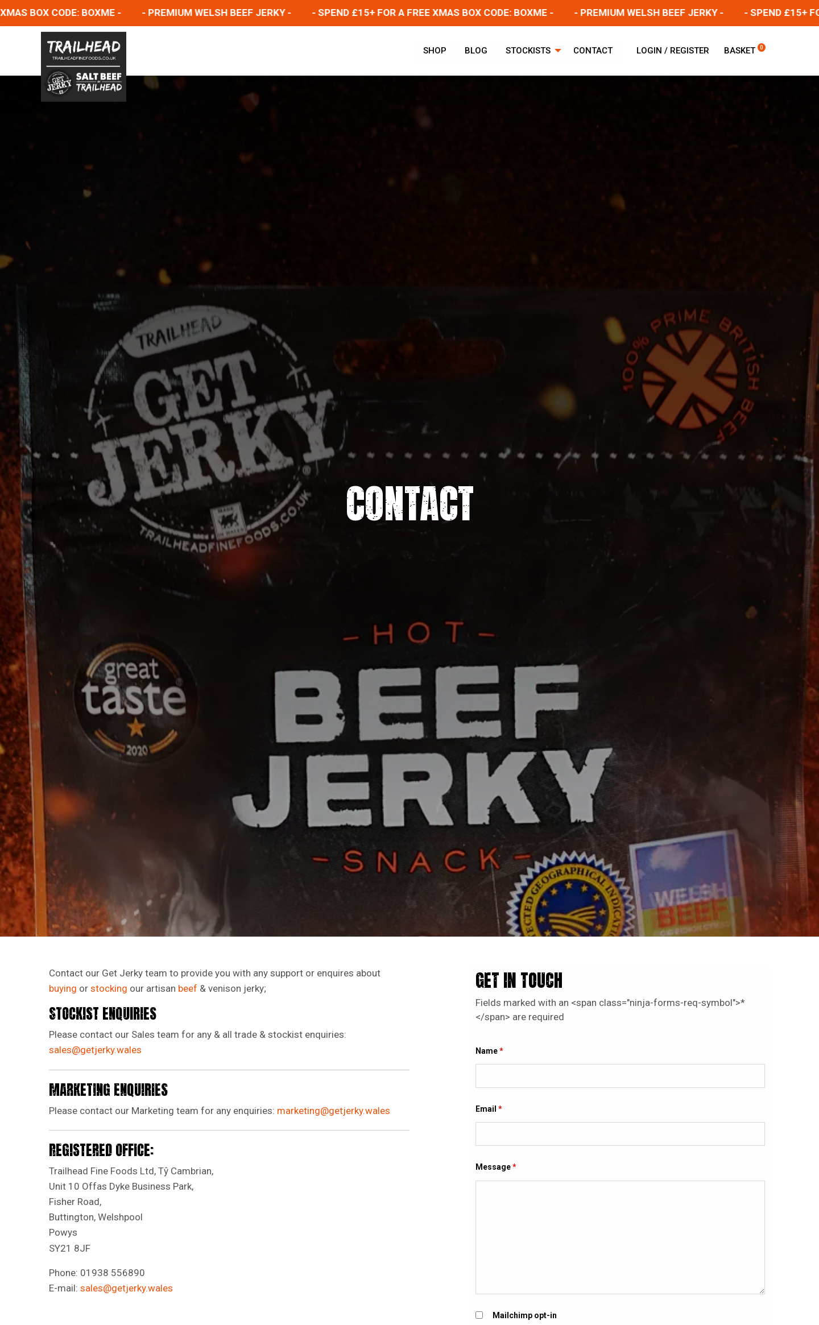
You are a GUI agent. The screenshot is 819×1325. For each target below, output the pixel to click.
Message (495, 1166)
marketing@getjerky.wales (333, 1110)
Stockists (528, 50)
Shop (434, 50)
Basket (745, 50)
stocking (108, 988)
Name (489, 1050)
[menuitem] (435, 50)
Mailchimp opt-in (525, 1315)
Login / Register (672, 50)
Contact (593, 50)
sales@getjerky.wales (96, 1049)
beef (187, 988)
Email (488, 1108)
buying (63, 988)
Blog (476, 50)
